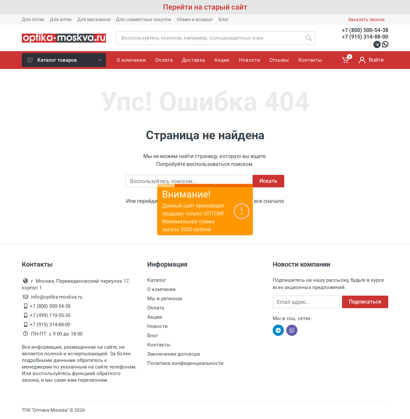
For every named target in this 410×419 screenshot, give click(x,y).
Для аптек (61, 19)
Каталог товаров (64, 60)
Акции (154, 317)
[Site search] (209, 38)
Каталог (156, 280)
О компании (161, 289)
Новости (157, 326)
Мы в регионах (164, 299)
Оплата (155, 308)
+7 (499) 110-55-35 (50, 315)
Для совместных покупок (143, 19)
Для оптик (33, 19)
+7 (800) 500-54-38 (365, 30)
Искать (268, 181)
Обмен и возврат (195, 19)
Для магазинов (94, 19)
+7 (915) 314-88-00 (365, 37)
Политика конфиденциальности (185, 363)
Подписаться (365, 302)
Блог (224, 19)
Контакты (158, 345)
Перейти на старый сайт (205, 7)
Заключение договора (173, 354)
